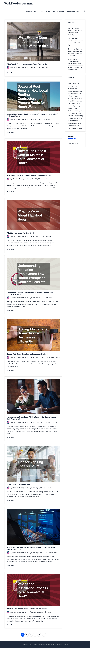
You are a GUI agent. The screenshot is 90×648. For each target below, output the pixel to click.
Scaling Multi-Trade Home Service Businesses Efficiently (27, 354)
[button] (44, 635)
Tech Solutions (52, 422)
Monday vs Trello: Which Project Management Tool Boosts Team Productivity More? (31, 548)
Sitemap (65, 644)
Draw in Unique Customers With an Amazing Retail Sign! (74, 61)
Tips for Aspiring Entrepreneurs (18, 484)
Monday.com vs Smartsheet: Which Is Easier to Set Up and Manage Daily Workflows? (31, 418)
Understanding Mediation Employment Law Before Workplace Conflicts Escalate (30, 293)
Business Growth (54, 357)
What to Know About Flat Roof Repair (20, 233)
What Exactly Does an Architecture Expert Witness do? (27, 64)
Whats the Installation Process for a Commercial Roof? (27, 609)
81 (39, 635)
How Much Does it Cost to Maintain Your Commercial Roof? (29, 175)
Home (46, 67)
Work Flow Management (18, 3)
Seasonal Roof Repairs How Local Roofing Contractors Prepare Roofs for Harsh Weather (32, 115)
